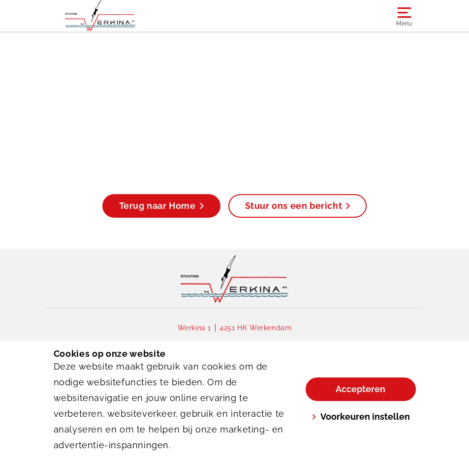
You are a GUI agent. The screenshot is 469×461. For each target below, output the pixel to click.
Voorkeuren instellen (361, 416)
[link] (234, 279)
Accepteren (360, 389)
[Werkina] (144, 15)
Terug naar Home (161, 206)
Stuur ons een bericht (297, 206)
